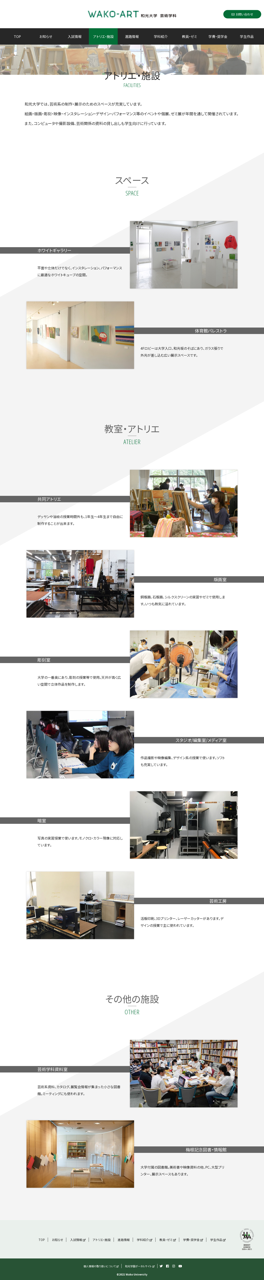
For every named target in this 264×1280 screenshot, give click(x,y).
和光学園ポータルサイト (140, 1266)
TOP (17, 36)
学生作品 (247, 36)
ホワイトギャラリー (54, 250)
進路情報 (132, 36)
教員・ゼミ (189, 36)
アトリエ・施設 (103, 36)
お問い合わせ (242, 14)
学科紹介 (161, 36)
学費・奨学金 (217, 36)
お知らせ (45, 36)
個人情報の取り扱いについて (101, 1266)
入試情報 (75, 36)
